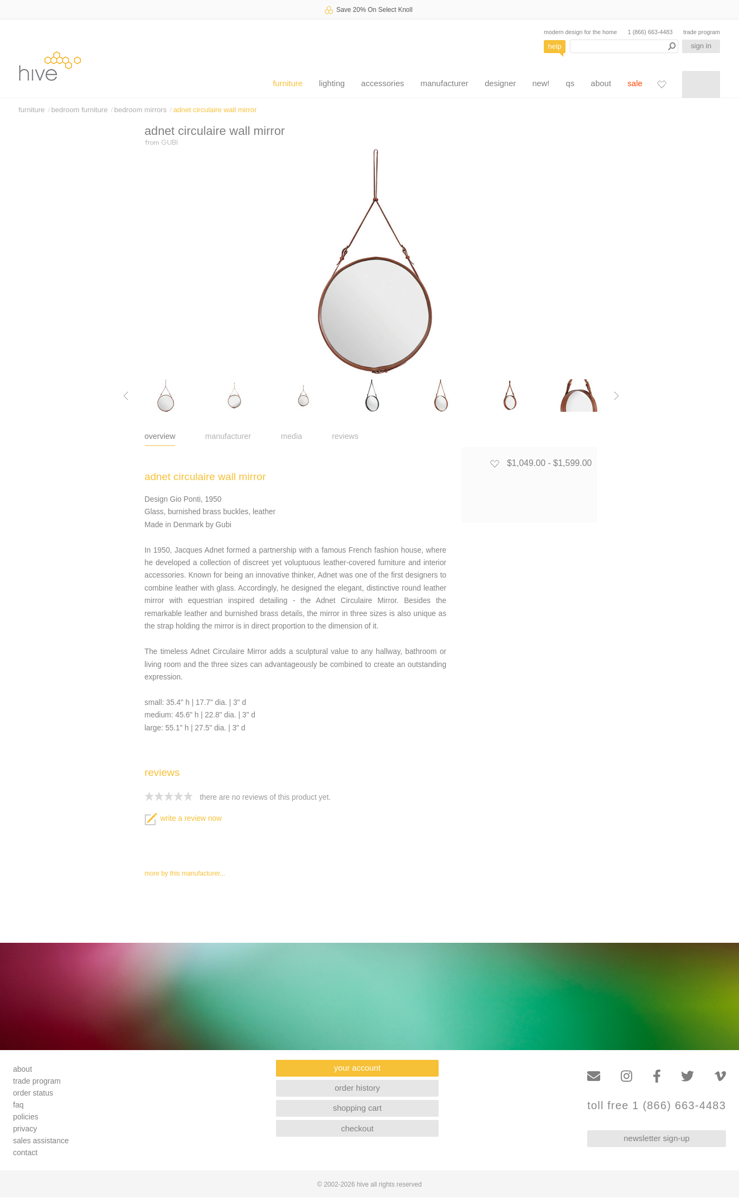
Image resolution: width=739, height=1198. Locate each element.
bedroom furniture (79, 110)
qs (570, 83)
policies (25, 1116)
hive (50, 66)
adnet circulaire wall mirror (214, 110)
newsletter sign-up (657, 1138)
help (555, 46)
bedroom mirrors (140, 110)
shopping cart (357, 1107)
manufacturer (444, 83)
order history (357, 1087)
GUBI (169, 142)
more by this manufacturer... (185, 873)
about (601, 83)
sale (634, 83)
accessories (382, 83)
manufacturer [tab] (228, 436)
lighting (332, 83)
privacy (25, 1128)
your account (357, 1067)
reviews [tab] (345, 436)
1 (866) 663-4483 (650, 32)
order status (33, 1093)
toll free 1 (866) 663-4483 (656, 1105)
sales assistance (41, 1140)
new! (541, 83)
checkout (357, 1128)
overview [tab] (160, 436)
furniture (288, 83)
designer (500, 83)
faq (18, 1104)
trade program (701, 32)
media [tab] (291, 436)
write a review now (183, 818)
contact (25, 1152)
